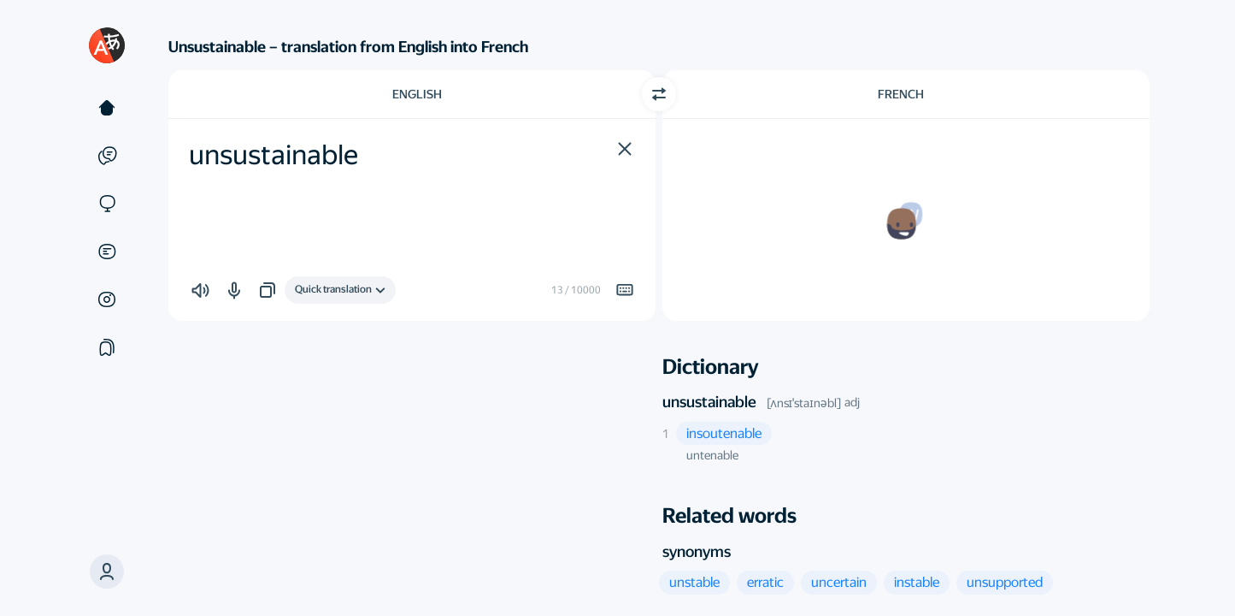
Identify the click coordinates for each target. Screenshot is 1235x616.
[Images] (107, 299)
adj (852, 402)
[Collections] (107, 347)
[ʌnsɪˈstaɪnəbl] (804, 403)
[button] (107, 571)
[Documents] (107, 251)
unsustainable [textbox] (273, 155)
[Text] (107, 108)
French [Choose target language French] (901, 94)
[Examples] (107, 156)
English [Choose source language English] (417, 94)
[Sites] (107, 204)
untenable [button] (712, 455)
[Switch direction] (659, 94)
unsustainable (709, 402)
